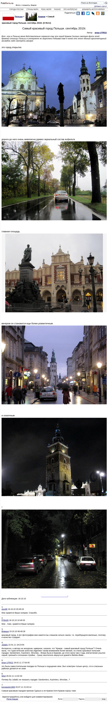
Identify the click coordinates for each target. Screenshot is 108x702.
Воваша (5, 631)
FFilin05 (5, 620)
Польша (12, 16)
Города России (16, 9)
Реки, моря (46, 9)
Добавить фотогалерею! (93, 9)
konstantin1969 (8, 687)
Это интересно (70, 9)
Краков (35, 16)
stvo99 (4, 609)
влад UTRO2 (7, 662)
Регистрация (12, 699)
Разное (57, 9)
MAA (4, 676)
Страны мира (32, 9)
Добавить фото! (100, 6)
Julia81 (5, 645)
